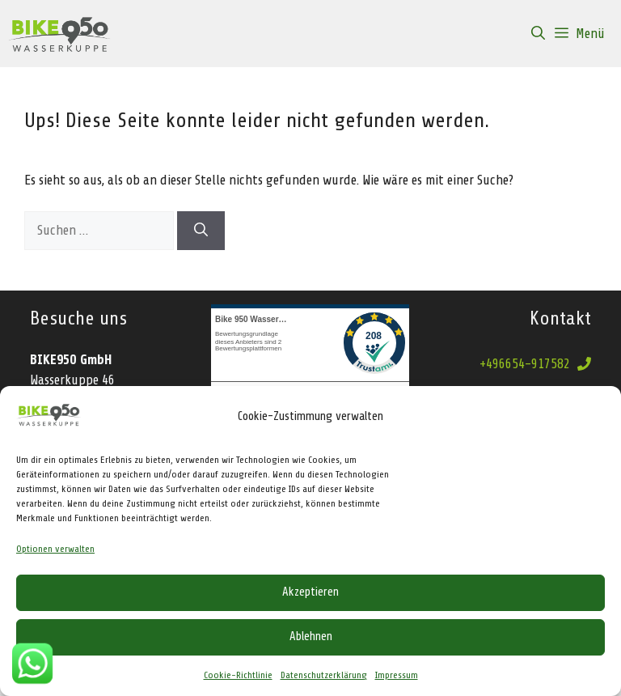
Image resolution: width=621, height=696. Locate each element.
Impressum (396, 675)
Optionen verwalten (55, 548)
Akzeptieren (310, 592)
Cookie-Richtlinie (238, 675)
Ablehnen (310, 636)
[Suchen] (201, 230)
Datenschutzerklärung (324, 675)
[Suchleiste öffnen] (538, 33)
